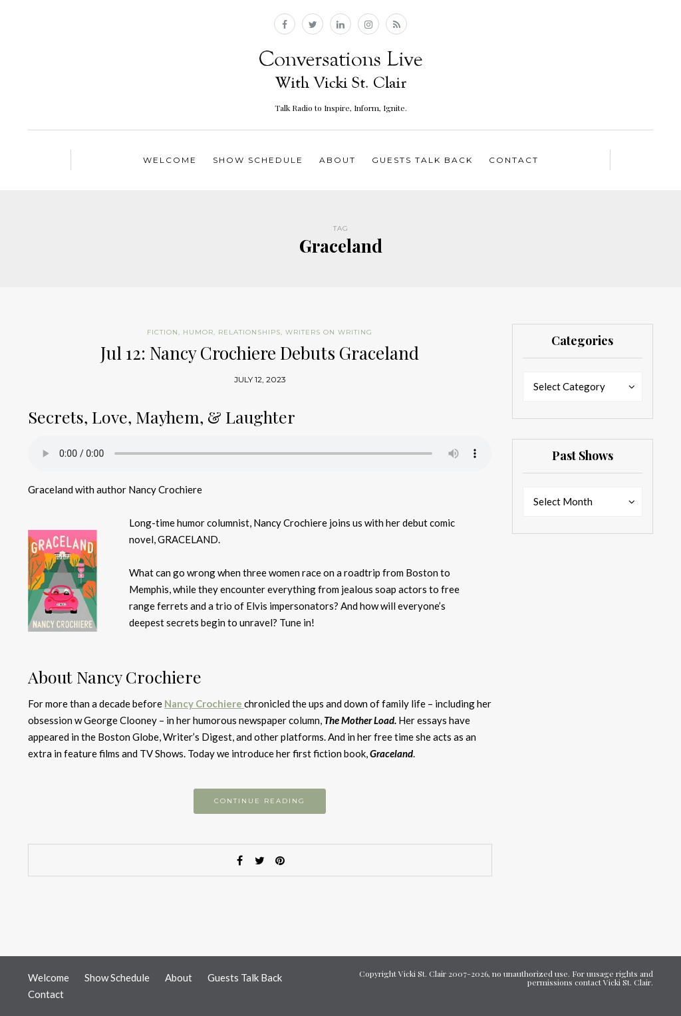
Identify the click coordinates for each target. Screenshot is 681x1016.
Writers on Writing (328, 332)
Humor (198, 332)
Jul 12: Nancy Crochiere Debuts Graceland (259, 352)
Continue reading (259, 801)
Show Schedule (258, 160)
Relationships (249, 332)
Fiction (162, 332)
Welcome (170, 160)
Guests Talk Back (422, 160)
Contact (514, 160)
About (337, 160)
